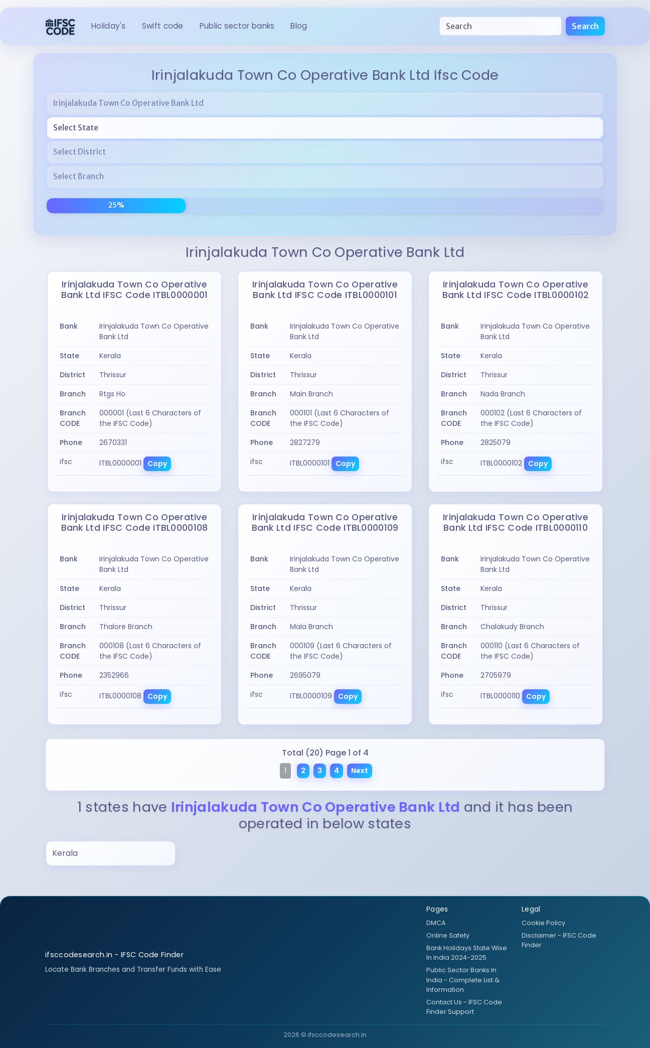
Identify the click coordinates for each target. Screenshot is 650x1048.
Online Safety (447, 935)
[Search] (500, 26)
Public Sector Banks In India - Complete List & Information (463, 979)
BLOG (298, 26)
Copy (157, 464)
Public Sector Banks (237, 26)
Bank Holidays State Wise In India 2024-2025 (466, 953)
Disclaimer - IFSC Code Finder (559, 940)
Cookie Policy (543, 923)
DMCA (436, 923)
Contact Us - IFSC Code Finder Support (464, 1007)
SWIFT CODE (163, 26)
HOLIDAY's (108, 26)
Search (585, 26)
